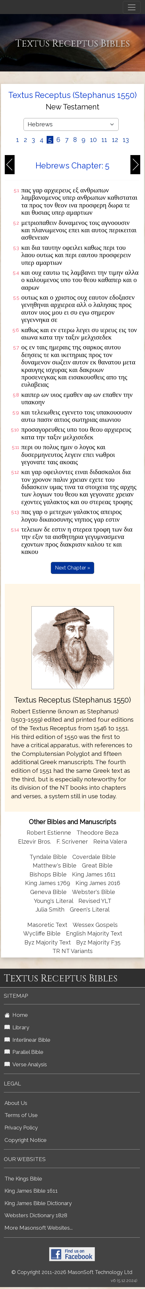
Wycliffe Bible (42, 933)
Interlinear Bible (27, 1040)
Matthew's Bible (54, 865)
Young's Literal (54, 901)
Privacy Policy (21, 1127)
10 (93, 140)
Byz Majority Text (47, 942)
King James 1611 (93, 874)
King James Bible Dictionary (38, 1203)
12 (115, 140)
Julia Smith (51, 909)
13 (125, 140)
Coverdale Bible (94, 856)
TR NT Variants (72, 951)
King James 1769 (47, 883)
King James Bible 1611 (31, 1191)
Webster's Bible (93, 892)
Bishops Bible (48, 874)
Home (16, 1015)
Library (16, 1027)
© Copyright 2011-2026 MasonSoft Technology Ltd (71, 1272)
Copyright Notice (25, 1140)
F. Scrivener (72, 841)
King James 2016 (98, 883)
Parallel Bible (23, 1052)
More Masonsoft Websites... (38, 1228)
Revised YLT (94, 901)
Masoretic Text (47, 924)
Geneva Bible (48, 892)
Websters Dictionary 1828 (35, 1215)
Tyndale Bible (48, 856)
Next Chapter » (72, 568)
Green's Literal (89, 909)
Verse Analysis (25, 1064)
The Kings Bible (23, 1178)
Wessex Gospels (95, 924)
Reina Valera (110, 841)
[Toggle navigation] (132, 7)
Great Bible (97, 865)
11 (104, 140)
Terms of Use (21, 1115)
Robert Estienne (49, 832)
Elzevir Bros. (34, 841)
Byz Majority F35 (98, 942)
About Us (15, 1103)
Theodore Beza (97, 832)
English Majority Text (94, 933)
